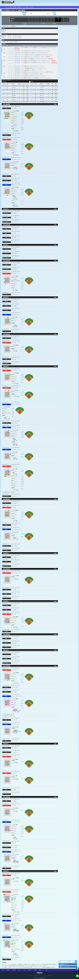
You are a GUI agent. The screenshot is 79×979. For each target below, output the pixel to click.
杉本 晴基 (19, 35)
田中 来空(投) (6, 771)
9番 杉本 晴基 (17, 62)
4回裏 (4, 56)
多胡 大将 (13, 85)
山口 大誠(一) (6, 247)
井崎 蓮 (41, 89)
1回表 (4, 49)
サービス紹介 (30, 975)
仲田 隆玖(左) (6, 174)
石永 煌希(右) (6, 792)
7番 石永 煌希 (17, 58)
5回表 (4, 60)
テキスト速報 (42, 23)
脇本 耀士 (10, 35)
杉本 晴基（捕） (37, 56)
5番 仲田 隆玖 (17, 60)
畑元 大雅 (19, 37)
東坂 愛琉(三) (6, 178)
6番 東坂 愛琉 (17, 72)
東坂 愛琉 (13, 95)
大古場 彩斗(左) (7, 308)
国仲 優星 (13, 87)
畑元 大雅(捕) (6, 255)
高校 (11, 7)
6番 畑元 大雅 (17, 56)
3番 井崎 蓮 (17, 77)
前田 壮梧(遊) (6, 303)
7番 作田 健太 (17, 50)
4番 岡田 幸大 (17, 47)
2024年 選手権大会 (17, 7)
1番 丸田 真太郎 (18, 52)
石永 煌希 (10, 37)
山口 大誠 (42, 91)
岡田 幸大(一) (6, 157)
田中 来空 (15, 37)
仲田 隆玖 (13, 93)
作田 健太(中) (6, 182)
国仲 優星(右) (6, 133)
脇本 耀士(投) (6, 226)
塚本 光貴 (42, 93)
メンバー (29, 23)
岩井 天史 (13, 89)
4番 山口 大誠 (17, 54)
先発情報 (54, 23)
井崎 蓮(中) (6, 219)
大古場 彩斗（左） (34, 70)
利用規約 (50, 975)
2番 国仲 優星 (17, 68)
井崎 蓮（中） (36, 66)
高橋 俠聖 (15, 35)
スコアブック (48, 23)
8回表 (4, 66)
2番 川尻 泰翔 (17, 75)
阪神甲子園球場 (21, 10)
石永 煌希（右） (37, 73)
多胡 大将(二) (6, 106)
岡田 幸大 (13, 91)
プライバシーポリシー (42, 975)
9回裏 (4, 76)
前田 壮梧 (42, 99)
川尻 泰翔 (42, 87)
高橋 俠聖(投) (6, 571)
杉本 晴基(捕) (6, 231)
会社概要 (35, 975)
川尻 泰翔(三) (6, 215)
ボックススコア (35, 23)
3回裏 (4, 52)
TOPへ (55, 104)
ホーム (7, 7)
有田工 (11, 20)
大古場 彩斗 (42, 101)
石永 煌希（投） (40, 50)
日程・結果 (25, 7)
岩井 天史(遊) (6, 137)
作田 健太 (13, 97)
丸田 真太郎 (42, 85)
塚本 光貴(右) (6, 251)
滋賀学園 (12, 18)
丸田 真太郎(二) (7, 211)
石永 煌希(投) (6, 299)
